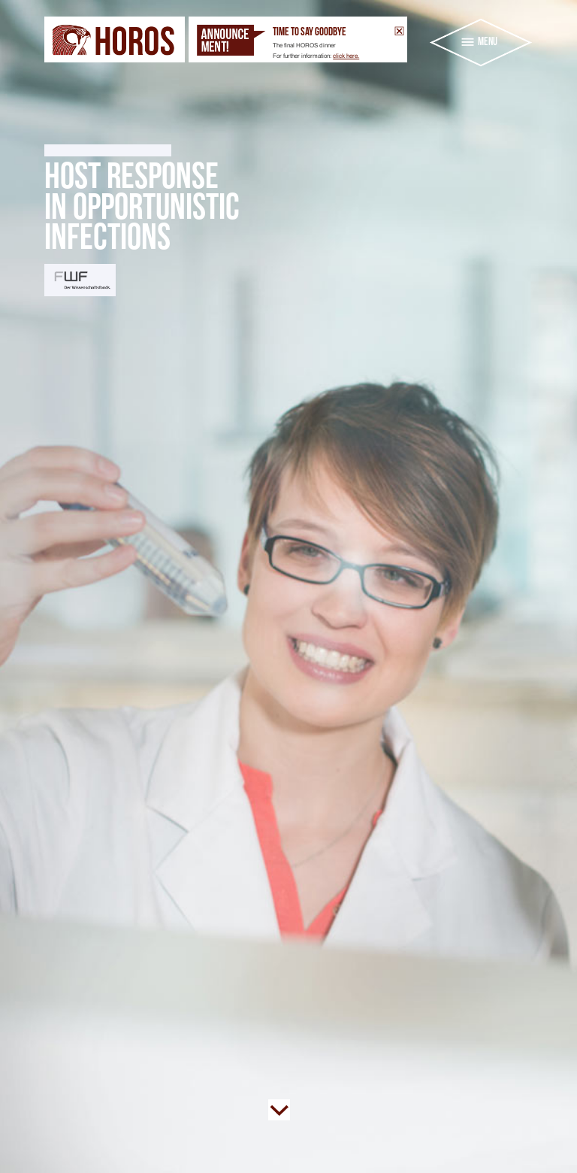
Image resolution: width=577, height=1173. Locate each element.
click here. (346, 55)
